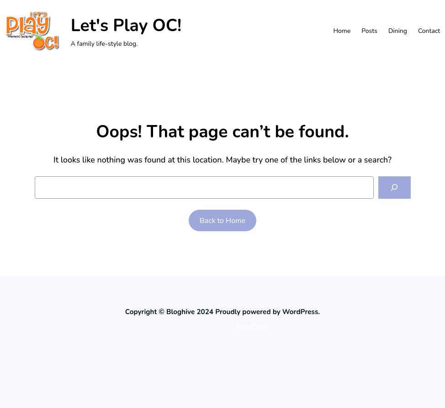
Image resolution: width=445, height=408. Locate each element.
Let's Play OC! (126, 25)
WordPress (252, 326)
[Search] (394, 187)
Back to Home (223, 221)
